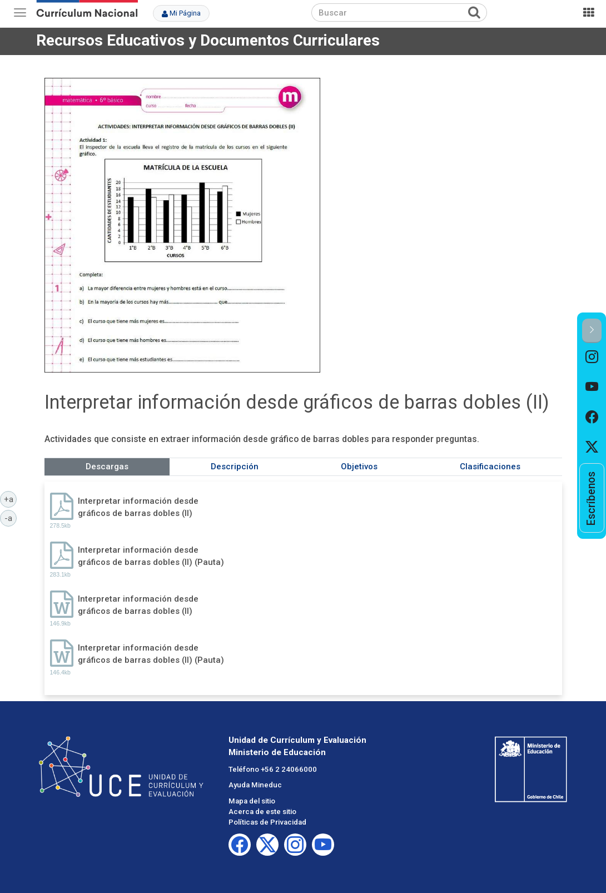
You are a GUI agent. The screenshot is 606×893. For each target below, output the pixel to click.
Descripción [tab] (235, 467)
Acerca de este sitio (262, 811)
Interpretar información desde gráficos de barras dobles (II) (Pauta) (151, 556)
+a (10, 498)
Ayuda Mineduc (255, 785)
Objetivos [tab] (359, 467)
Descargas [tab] (107, 467)
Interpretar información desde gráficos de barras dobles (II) (138, 507)
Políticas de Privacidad (267, 822)
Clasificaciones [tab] (490, 467)
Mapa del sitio (252, 801)
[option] (591, 358)
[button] (592, 331)
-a (10, 517)
